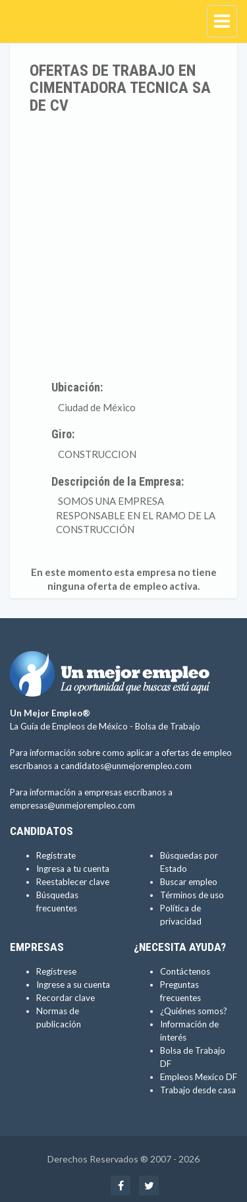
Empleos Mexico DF (198, 1077)
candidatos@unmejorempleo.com (126, 765)
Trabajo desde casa (198, 1090)
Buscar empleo (188, 881)
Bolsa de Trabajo (167, 726)
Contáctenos (185, 971)
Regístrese (56, 971)
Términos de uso (192, 895)
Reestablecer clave (72, 881)
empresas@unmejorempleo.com (72, 805)
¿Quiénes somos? (193, 1011)
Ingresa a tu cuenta (72, 868)
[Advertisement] (123, 244)
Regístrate (56, 855)
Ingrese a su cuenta (73, 984)
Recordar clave (65, 997)
